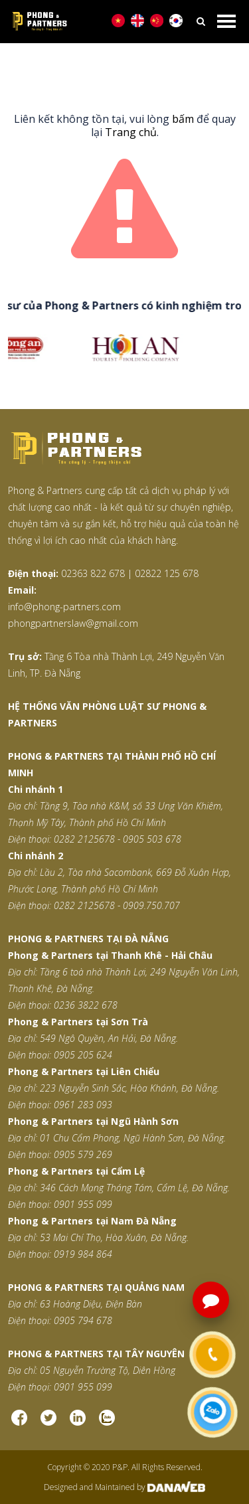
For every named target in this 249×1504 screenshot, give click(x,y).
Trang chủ (131, 132)
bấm (183, 119)
